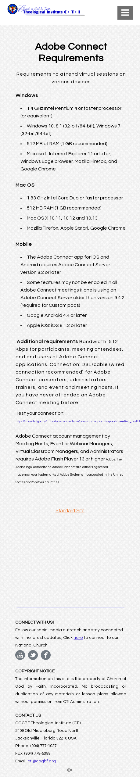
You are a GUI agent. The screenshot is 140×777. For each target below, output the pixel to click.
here (78, 638)
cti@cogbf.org (41, 761)
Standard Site (70, 511)
